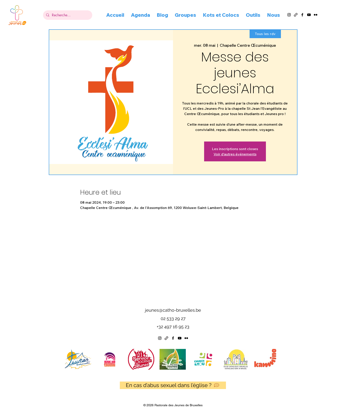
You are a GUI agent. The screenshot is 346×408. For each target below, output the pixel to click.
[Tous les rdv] (265, 33)
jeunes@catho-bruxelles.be (173, 310)
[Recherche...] (67, 15)
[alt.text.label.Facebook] (302, 15)
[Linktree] (166, 338)
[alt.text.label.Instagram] (289, 15)
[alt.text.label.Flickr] (315, 15)
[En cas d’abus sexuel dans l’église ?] (173, 385)
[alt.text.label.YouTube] (309, 15)
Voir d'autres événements (235, 154)
